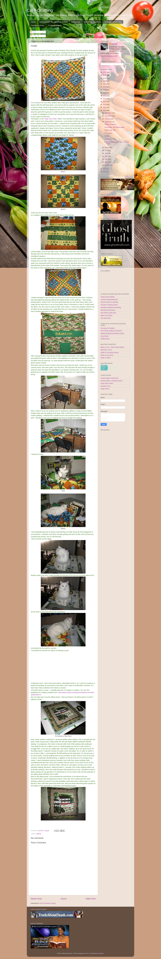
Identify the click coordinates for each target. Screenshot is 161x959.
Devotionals (75, 22)
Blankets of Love (106, 350)
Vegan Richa (105, 389)
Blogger (101, 953)
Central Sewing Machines (109, 299)
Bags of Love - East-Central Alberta (112, 347)
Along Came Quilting (107, 297)
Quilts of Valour (106, 358)
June (106, 153)
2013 (105, 110)
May (106, 156)
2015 (105, 104)
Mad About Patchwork (108, 310)
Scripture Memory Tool (113, 22)
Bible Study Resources (92, 22)
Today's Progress (110, 124)
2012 (105, 169)
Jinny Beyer (105, 336)
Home (33, 22)
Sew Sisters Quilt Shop (108, 313)
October (108, 119)
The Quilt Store (106, 318)
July (106, 150)
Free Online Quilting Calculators (111, 331)
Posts (33, 32)
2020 (105, 90)
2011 (105, 171)
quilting (38, 833)
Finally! (106, 136)
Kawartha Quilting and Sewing (111, 307)
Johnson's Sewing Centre (109, 305)
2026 (105, 72)
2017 (105, 99)
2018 (105, 96)
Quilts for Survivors (107, 355)
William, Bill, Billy (110, 130)
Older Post (91, 899)
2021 (105, 87)
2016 (105, 101)
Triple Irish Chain (50, 119)
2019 (105, 93)
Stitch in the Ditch (106, 315)
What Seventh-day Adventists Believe (53, 22)
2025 (105, 75)
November (108, 116)
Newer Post (36, 899)
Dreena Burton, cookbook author (111, 381)
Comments (34, 36)
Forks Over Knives (107, 383)
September (109, 122)
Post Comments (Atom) (48, 903)
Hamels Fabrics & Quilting (109, 302)
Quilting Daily (105, 339)
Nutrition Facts (105, 386)
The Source (108, 133)
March (107, 162)
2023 (105, 81)
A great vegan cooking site (109, 378)
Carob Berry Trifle (110, 139)
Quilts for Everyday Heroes (110, 352)
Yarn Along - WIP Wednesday (114, 127)
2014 (105, 107)
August (107, 147)
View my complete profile (109, 56)
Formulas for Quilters (108, 328)
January (108, 165)
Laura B (114, 44)
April (106, 159)
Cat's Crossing (40, 10)
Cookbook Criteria (54, 25)
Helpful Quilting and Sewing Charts (112, 333)
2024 (105, 78)
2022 (105, 84)
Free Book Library (37, 25)
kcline (87, 953)
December (108, 113)
